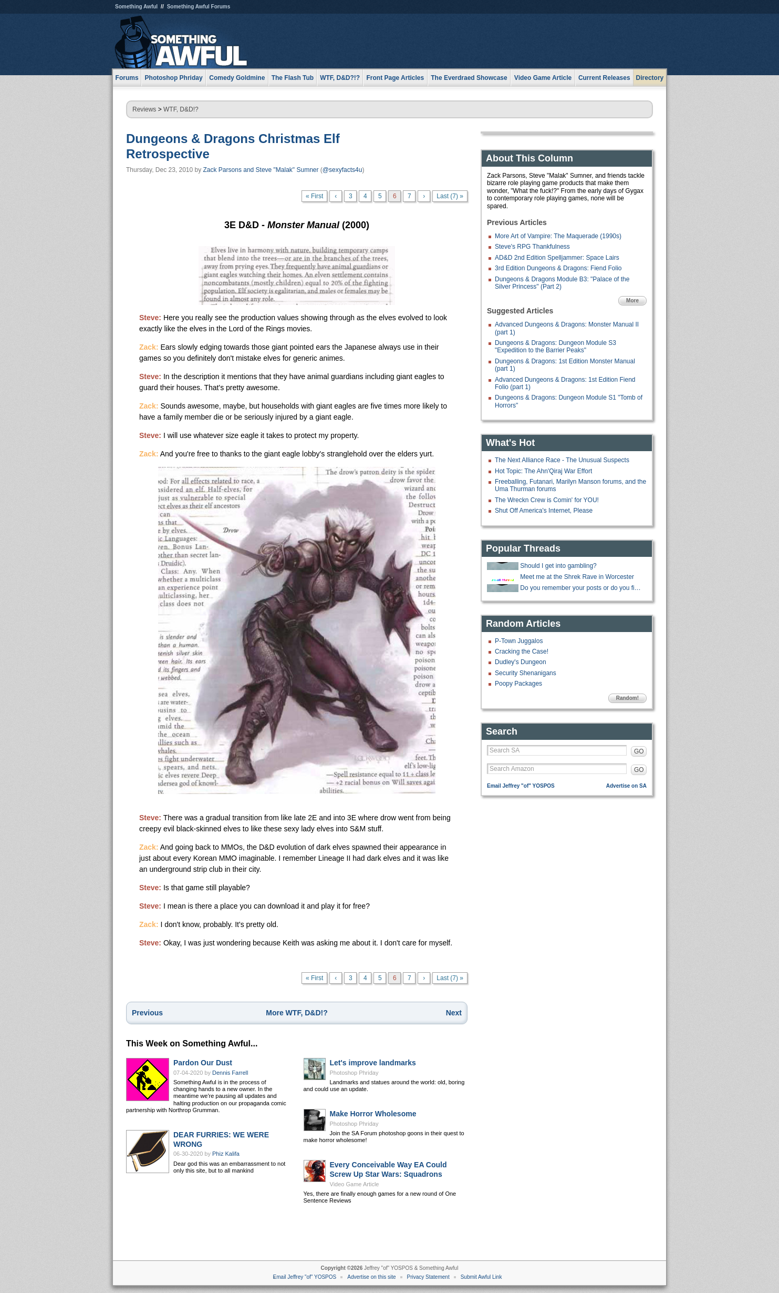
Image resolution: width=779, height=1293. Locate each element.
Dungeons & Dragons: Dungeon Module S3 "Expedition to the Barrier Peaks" (555, 346)
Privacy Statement (428, 1277)
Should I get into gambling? (558, 565)
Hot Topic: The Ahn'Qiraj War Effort (543, 471)
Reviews (144, 109)
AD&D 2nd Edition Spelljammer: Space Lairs (557, 257)
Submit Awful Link (481, 1277)
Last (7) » (450, 196)
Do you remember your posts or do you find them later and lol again (582, 588)
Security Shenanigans (525, 673)
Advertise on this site (371, 1277)
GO (639, 751)
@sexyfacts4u (342, 170)
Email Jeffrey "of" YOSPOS (521, 786)
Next (454, 1013)
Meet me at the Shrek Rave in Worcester (577, 577)
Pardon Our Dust (202, 1062)
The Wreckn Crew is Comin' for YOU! (547, 500)
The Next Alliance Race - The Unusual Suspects (562, 460)
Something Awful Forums (199, 6)
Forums (127, 78)
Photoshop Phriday (354, 1073)
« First (314, 196)
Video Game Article (354, 1184)
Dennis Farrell (230, 1073)
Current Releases (604, 78)
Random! (627, 698)
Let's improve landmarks (373, 1062)
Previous (147, 1013)
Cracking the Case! (521, 651)
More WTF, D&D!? (296, 1013)
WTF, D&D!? (181, 109)
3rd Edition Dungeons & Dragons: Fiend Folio (558, 268)
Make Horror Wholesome (373, 1113)
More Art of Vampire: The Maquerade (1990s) (558, 236)
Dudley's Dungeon (520, 662)
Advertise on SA (626, 786)
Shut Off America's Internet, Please (544, 510)
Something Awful (136, 6)
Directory (650, 78)
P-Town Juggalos (519, 641)
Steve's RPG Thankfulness (532, 246)
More (632, 300)
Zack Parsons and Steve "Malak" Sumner (261, 170)
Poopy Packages (518, 683)
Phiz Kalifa (226, 1154)
